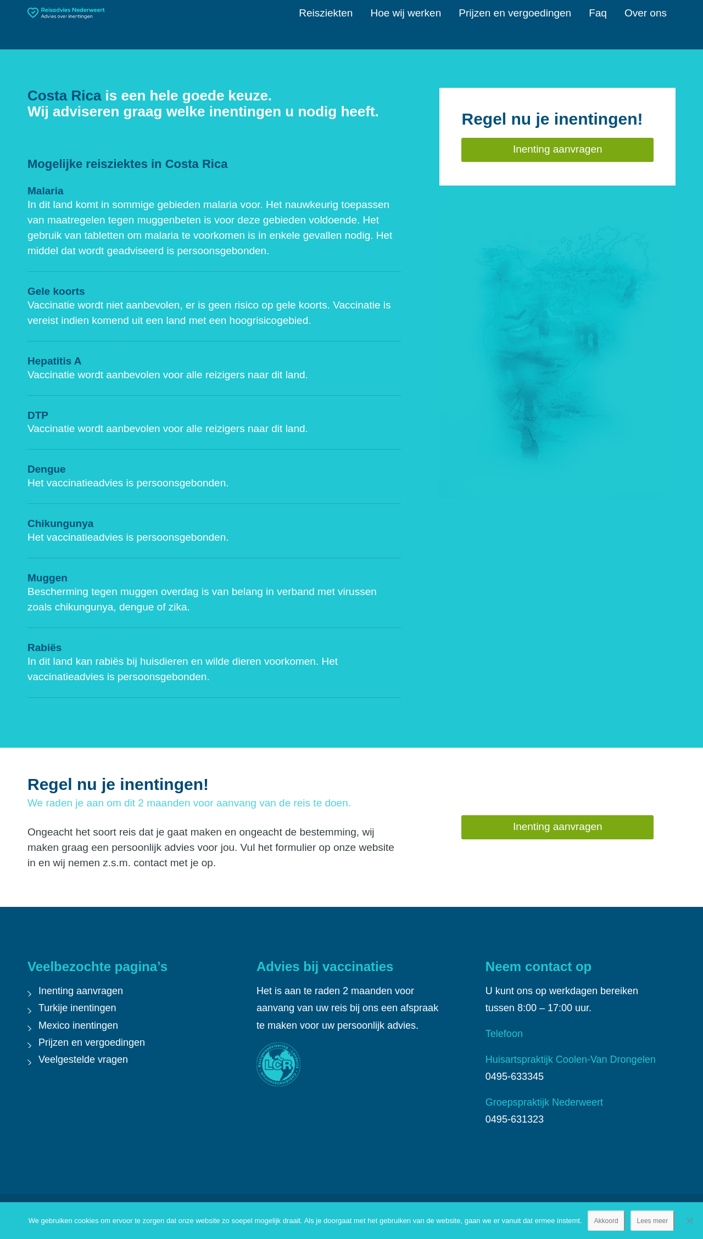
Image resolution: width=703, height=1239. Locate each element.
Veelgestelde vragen (83, 1059)
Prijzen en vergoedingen (91, 1042)
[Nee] (689, 1220)
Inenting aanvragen (80, 990)
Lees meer (652, 1221)
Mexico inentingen (78, 1025)
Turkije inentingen (77, 1007)
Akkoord (606, 1221)
